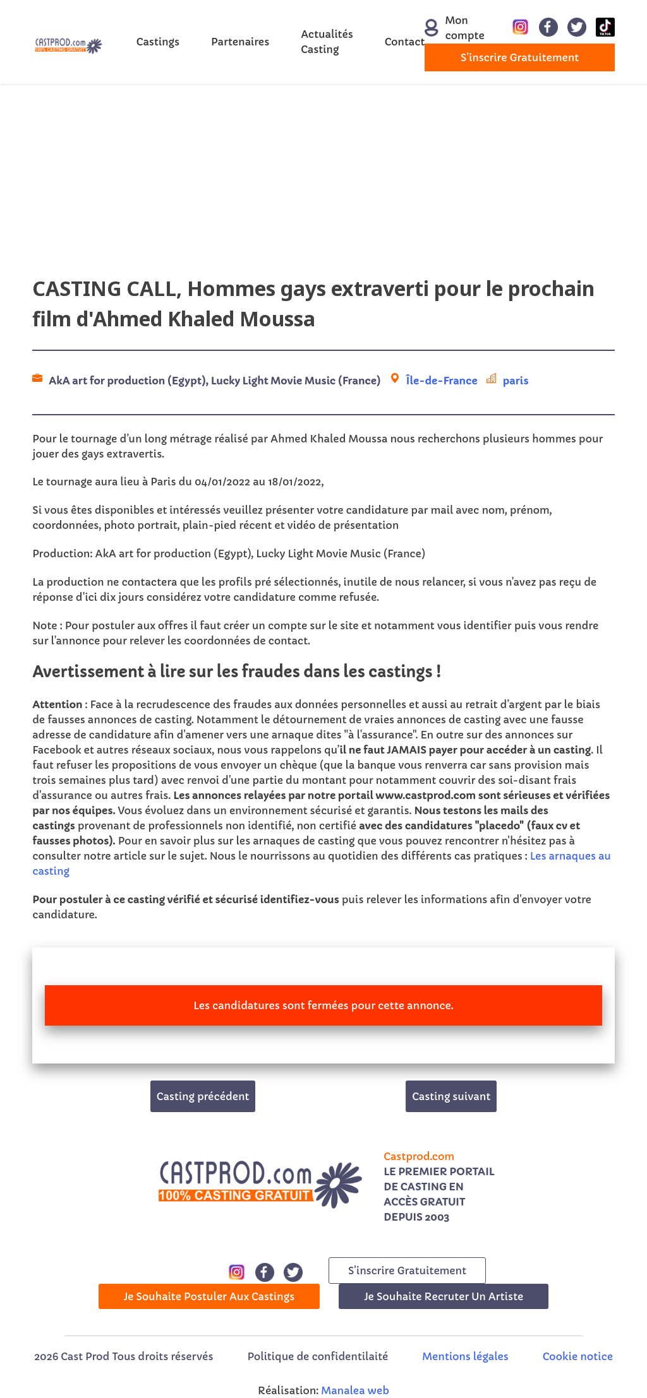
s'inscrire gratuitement (520, 57)
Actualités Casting (327, 42)
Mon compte (447, 28)
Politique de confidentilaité (317, 1356)
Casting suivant (451, 1096)
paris (516, 380)
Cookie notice (578, 1356)
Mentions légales (465, 1356)
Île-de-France (442, 380)
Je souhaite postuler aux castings (209, 1296)
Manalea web (355, 1390)
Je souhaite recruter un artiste (443, 1296)
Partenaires (240, 41)
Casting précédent (203, 1096)
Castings (157, 41)
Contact (405, 41)
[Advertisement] (323, 185)
